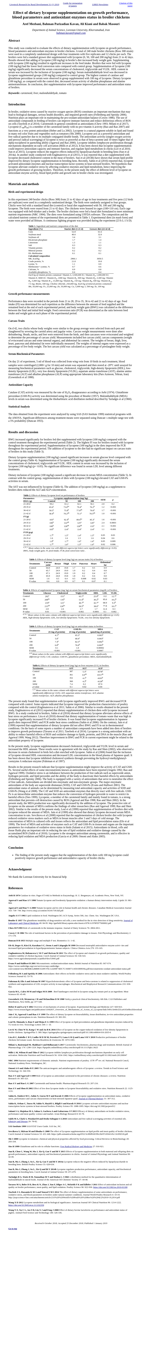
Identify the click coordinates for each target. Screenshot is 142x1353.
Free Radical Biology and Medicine (76, 1146)
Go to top (12, 1228)
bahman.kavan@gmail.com (71, 33)
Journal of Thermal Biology (91, 1098)
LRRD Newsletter (100, 4)
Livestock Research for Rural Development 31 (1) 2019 (34, 4)
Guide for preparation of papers (72, 4)
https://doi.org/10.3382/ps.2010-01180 (110, 1187)
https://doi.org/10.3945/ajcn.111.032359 (26, 1205)
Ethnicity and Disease (18, 1121)
